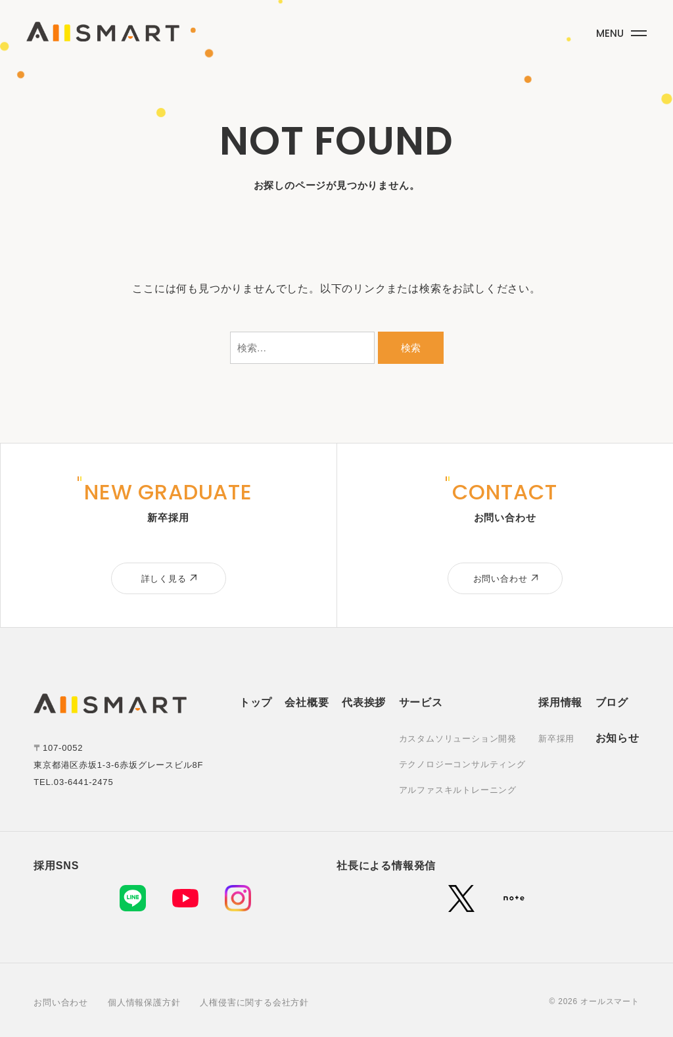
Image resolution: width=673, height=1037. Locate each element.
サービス (421, 702)
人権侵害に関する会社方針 (254, 1002)
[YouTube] (185, 898)
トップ (255, 702)
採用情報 (560, 702)
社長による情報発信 (386, 865)
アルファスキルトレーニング (458, 790)
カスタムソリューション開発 (458, 739)
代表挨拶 (364, 702)
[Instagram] (238, 898)
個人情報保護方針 (144, 1002)
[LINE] (133, 898)
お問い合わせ (61, 1002)
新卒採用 (556, 739)
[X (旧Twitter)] (461, 898)
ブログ (611, 702)
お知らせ (617, 738)
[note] (514, 898)
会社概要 (307, 702)
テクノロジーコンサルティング (462, 764)
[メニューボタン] (620, 30)
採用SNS (56, 865)
